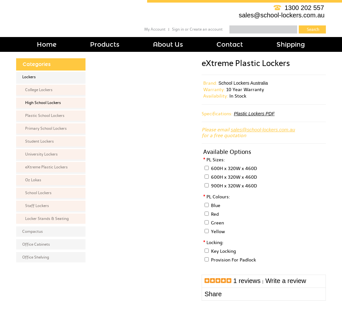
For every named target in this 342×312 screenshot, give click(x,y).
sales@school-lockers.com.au (282, 15)
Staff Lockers (37, 205)
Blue (215, 205)
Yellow (218, 231)
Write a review (285, 280)
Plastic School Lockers (45, 115)
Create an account (206, 29)
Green (217, 223)
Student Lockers (39, 141)
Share (213, 294)
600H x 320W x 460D (234, 168)
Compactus (32, 231)
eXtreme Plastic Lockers (46, 167)
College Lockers (39, 90)
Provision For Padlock (233, 260)
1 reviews (246, 280)
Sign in (178, 29)
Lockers (29, 77)
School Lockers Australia (243, 83)
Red (215, 214)
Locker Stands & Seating (47, 218)
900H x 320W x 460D (234, 186)
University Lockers (41, 154)
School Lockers (38, 193)
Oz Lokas (33, 180)
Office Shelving (35, 257)
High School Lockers (43, 102)
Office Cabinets (36, 244)
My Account (155, 29)
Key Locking (223, 251)
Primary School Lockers (46, 128)
